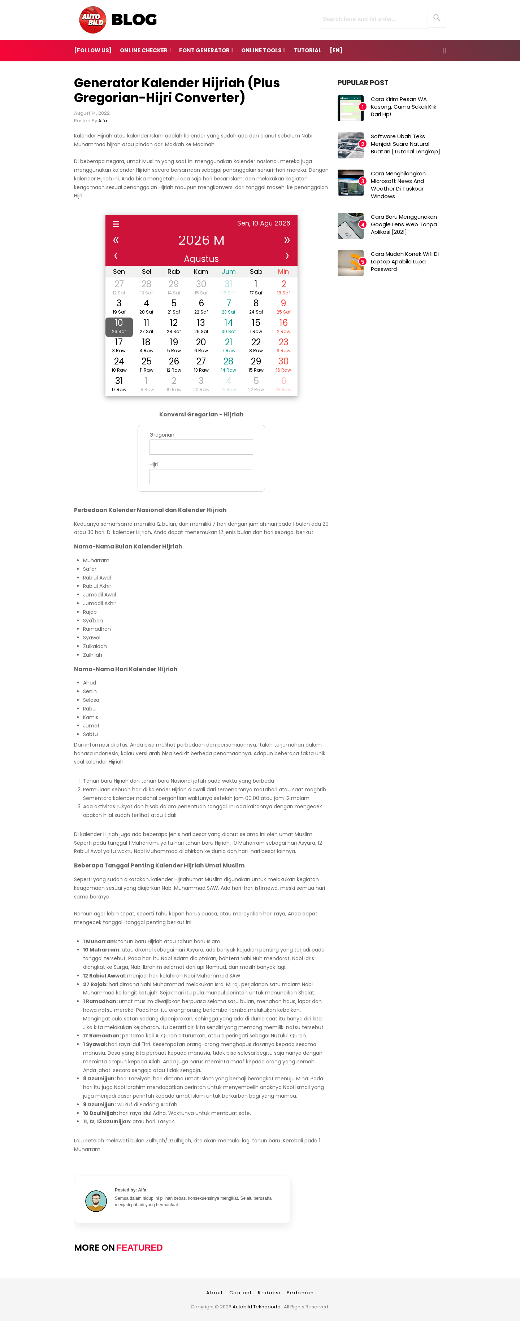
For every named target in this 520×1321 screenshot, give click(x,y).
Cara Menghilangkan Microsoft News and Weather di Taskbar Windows (398, 185)
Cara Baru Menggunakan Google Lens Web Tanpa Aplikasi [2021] (404, 224)
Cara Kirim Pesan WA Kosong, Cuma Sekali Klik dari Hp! (403, 106)
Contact (240, 1292)
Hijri (154, 464)
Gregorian (162, 434)
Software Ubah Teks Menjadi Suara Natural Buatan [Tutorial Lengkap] (405, 143)
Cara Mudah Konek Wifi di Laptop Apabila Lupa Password (405, 261)
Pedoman (300, 1292)
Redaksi (269, 1292)
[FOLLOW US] (93, 50)
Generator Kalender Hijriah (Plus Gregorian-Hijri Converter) (177, 90)
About (214, 1292)
